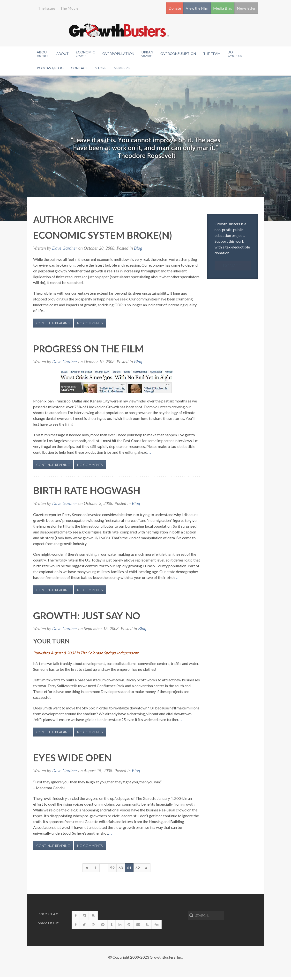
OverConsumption (178, 53)
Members (122, 68)
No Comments (90, 323)
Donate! (232, 265)
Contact (79, 68)
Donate (175, 8)
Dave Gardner (64, 248)
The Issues (46, 8)
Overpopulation (118, 53)
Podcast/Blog (50, 68)
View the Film (197, 8)
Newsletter (246, 8)
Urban (147, 53)
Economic (85, 53)
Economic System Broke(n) (102, 235)
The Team (211, 53)
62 (137, 867)
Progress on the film (88, 349)
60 (121, 867)
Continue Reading (53, 323)
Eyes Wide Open (72, 758)
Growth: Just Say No (86, 615)
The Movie (69, 8)
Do (235, 53)
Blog (138, 248)
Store (100, 68)
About (43, 53)
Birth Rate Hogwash (86, 490)
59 (112, 867)
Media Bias (222, 8)
